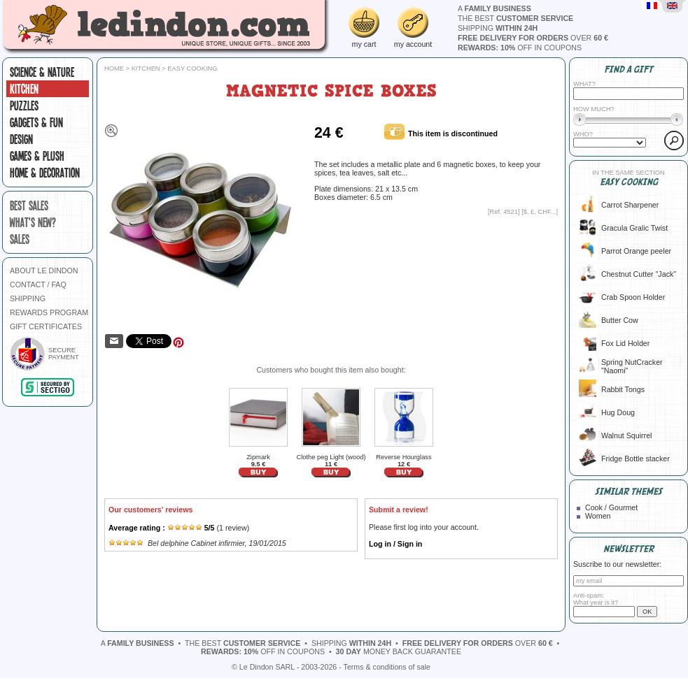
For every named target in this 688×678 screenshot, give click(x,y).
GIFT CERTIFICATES (46, 326)
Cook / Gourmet (611, 507)
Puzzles (24, 105)
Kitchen (24, 88)
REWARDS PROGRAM (49, 312)
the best (515, 18)
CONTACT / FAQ (38, 284)
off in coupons (520, 47)
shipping (498, 28)
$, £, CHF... (540, 211)
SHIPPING (27, 298)
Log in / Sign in (395, 544)
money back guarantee (398, 651)
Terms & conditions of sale (387, 667)
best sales (29, 205)
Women (598, 516)
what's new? (33, 222)
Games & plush (37, 155)
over (533, 38)
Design (21, 139)
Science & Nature (42, 72)
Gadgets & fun (36, 122)
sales (19, 239)
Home (114, 68)
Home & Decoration (45, 172)
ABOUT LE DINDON (44, 270)
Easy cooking (192, 68)
